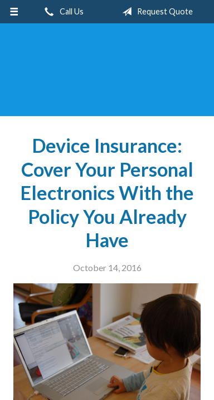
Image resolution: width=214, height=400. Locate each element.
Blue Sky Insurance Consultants (107, 74)
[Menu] (14, 12)
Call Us (62, 12)
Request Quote (155, 12)
